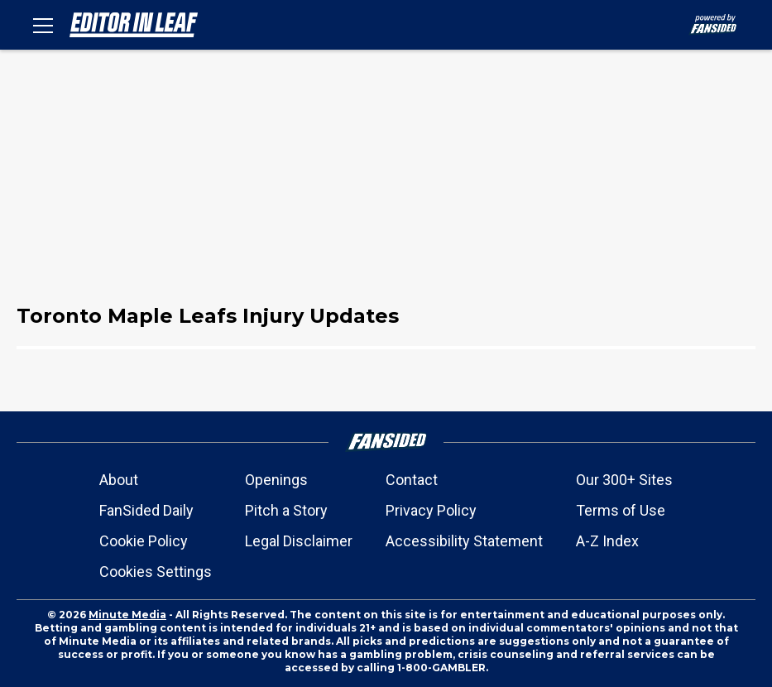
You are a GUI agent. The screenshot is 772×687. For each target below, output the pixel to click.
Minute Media (127, 614)
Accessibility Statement (464, 541)
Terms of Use (620, 510)
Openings (276, 479)
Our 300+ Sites (624, 479)
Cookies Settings (155, 571)
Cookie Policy (143, 541)
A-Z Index (607, 541)
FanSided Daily (146, 510)
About (118, 479)
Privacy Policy (431, 510)
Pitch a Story (286, 510)
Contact (412, 479)
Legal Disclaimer (298, 541)
